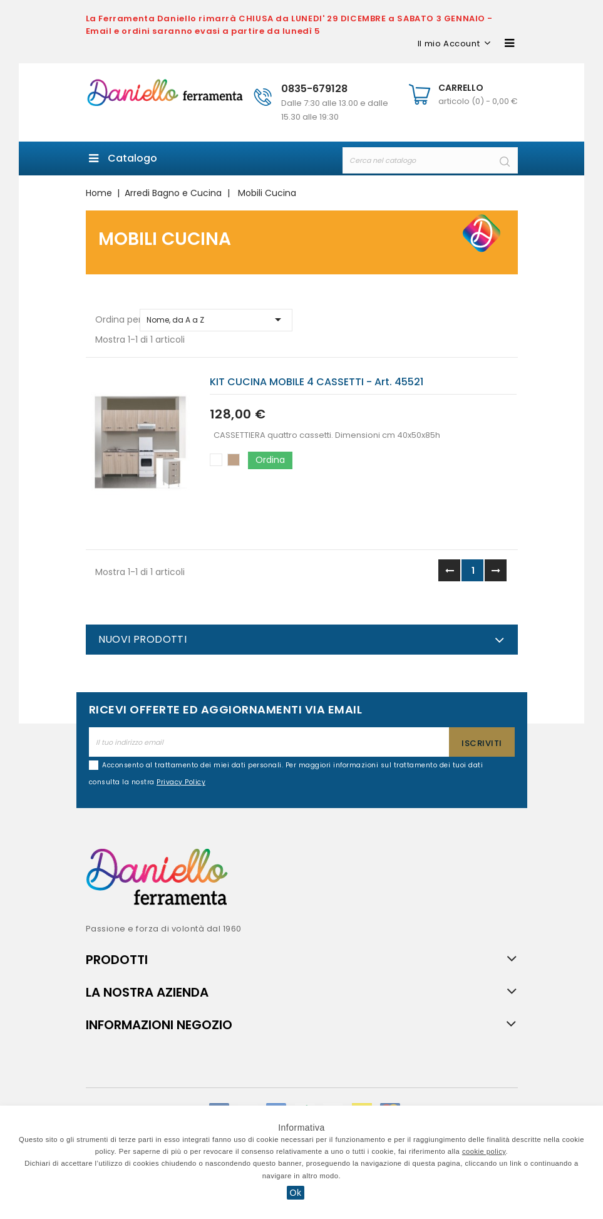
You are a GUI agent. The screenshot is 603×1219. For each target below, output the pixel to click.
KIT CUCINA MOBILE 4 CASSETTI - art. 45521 (316, 382)
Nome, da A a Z (216, 319)
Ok (296, 1193)
